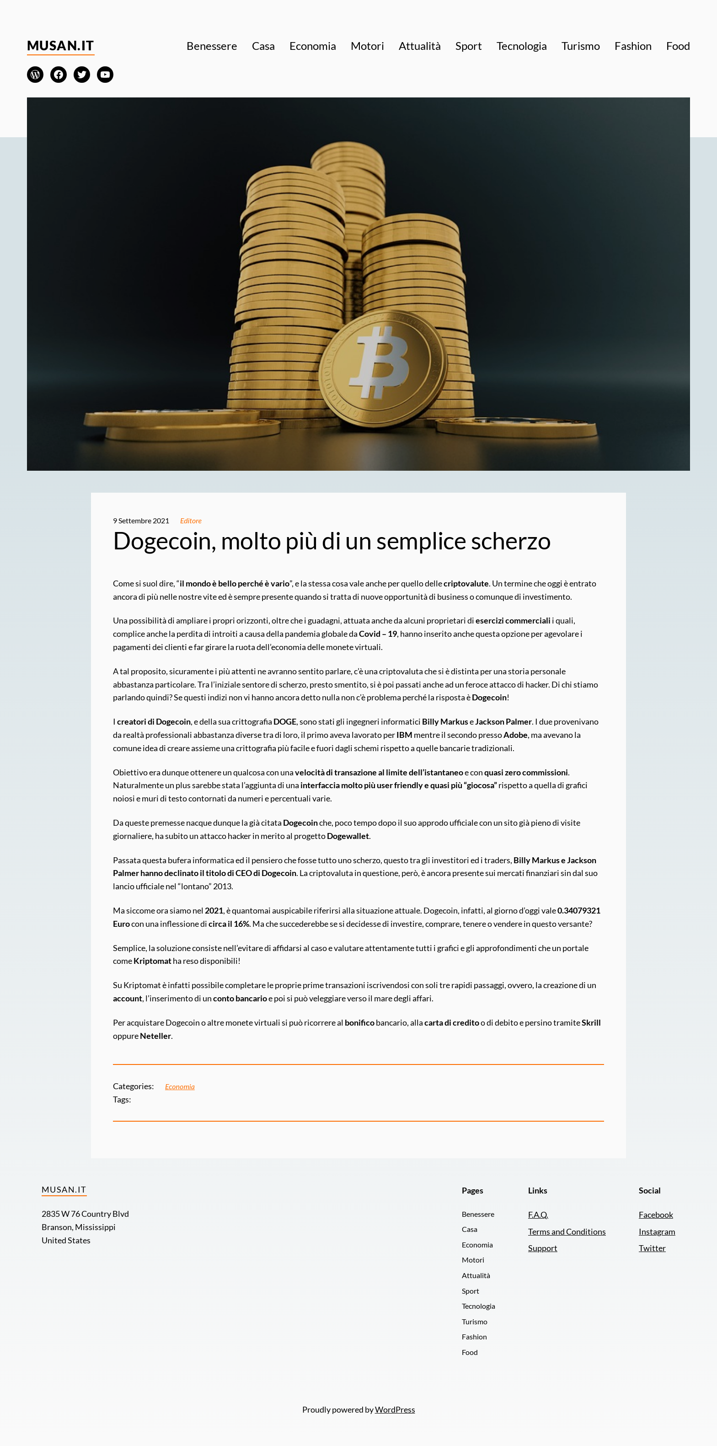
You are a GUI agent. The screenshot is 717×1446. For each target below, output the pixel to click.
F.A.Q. (538, 1214)
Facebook (656, 1214)
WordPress (395, 1409)
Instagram (657, 1231)
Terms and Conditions (567, 1231)
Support (542, 1248)
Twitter (652, 1248)
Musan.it (61, 45)
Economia (180, 1086)
